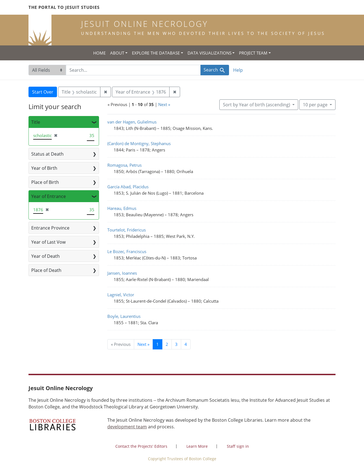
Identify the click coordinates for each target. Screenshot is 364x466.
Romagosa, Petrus (124, 165)
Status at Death (47, 154)
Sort (257, 105)
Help (238, 70)
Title (35, 122)
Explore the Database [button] (156, 53)
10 (316, 104)
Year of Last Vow (48, 242)
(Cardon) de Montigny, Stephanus (139, 143)
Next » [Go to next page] (143, 344)
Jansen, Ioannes (122, 273)
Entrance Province (50, 228)
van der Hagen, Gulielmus (132, 122)
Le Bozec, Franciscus (126, 251)
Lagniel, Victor (120, 294)
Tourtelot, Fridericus (126, 230)
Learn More (197, 446)
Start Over (42, 92)
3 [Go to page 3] (176, 344)
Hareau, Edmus (121, 208)
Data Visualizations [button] (210, 53)
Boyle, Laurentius (124, 316)
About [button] (117, 53)
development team (127, 427)
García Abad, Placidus (128, 186)
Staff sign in (238, 446)
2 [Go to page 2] (167, 344)
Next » (164, 104)
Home (99, 53)
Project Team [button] (253, 53)
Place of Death (46, 270)
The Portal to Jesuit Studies (64, 7)
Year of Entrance (48, 196)
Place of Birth (45, 182)
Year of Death (45, 256)
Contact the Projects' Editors (141, 446)
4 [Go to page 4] (185, 344)
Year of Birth (44, 168)
